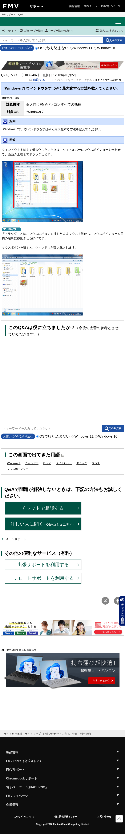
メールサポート (16, 539)
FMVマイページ (110, 6)
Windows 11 (81, 48)
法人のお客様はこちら (109, 30)
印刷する (39, 80)
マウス (96, 463)
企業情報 (12, 804)
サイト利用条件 (13, 733)
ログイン (9, 30)
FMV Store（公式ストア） (24, 761)
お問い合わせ (104, 816)
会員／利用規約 (81, 733)
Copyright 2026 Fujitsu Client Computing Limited (62, 824)
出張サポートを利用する (43, 564)
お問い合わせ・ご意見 (56, 733)
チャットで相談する (42, 508)
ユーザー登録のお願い (58, 30)
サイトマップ (33, 733)
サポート (36, 6)
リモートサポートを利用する (43, 578)
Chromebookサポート (21, 778)
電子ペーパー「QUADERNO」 (27, 787)
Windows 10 (105, 48)
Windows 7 (13, 463)
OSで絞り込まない (52, 48)
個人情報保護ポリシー (65, 816)
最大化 (47, 463)
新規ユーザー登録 (31, 30)
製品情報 (74, 6)
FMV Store (90, 6)
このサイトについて (24, 816)
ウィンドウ (31, 463)
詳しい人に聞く (43, 524)
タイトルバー (64, 463)
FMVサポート (8, 14)
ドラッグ (81, 463)
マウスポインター (17, 468)
